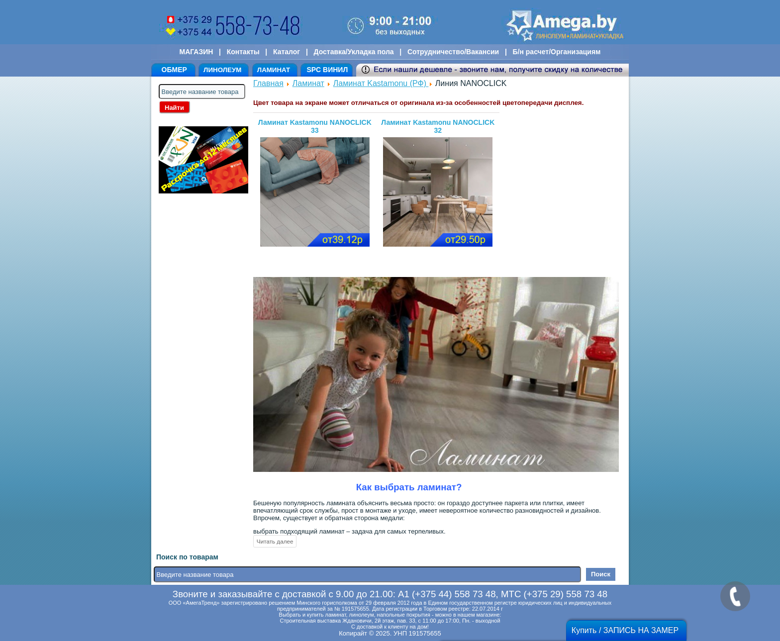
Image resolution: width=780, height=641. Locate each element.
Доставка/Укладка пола (353, 52)
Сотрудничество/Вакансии (453, 52)
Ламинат (308, 83)
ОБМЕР (174, 70)
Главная (268, 83)
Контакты (243, 52)
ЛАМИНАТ (273, 70)
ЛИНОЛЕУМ (222, 70)
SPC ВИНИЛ (327, 70)
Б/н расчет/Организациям (557, 52)
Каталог (286, 52)
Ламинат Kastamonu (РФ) (381, 83)
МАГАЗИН (196, 52)
